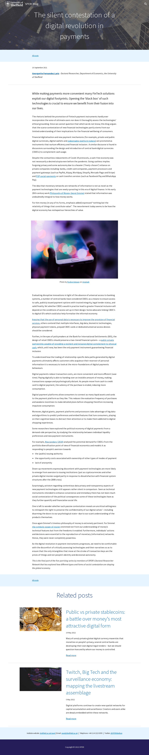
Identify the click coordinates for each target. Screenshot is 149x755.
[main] (74, 25)
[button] (145, 4)
